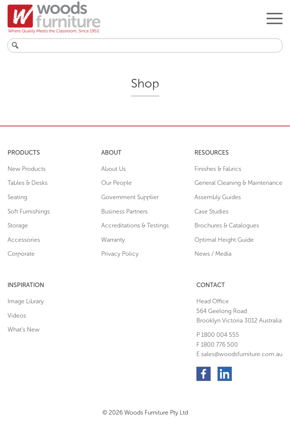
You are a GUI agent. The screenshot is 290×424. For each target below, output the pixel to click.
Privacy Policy (120, 253)
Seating (17, 197)
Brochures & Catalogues (226, 225)
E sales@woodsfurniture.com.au (239, 354)
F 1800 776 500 (217, 344)
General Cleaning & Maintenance (238, 182)
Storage (18, 225)
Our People (116, 182)
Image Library (26, 301)
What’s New (24, 329)
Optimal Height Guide (224, 239)
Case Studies (211, 211)
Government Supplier (130, 197)
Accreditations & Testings (135, 225)
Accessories (24, 239)
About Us (113, 168)
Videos (17, 315)
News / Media (212, 253)
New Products (27, 168)
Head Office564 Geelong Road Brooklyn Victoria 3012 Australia (239, 311)
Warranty (113, 239)
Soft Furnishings (29, 211)
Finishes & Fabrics (217, 168)
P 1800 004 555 (217, 334)
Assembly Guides (217, 197)
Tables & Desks (28, 182)
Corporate (21, 253)
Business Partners (124, 211)
